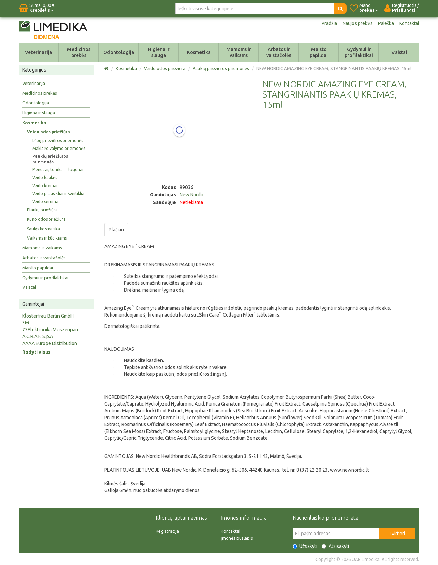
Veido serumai (46, 201)
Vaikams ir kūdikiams (47, 238)
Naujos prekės (358, 23)
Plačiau (116, 229)
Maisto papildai (319, 52)
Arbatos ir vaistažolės (278, 52)
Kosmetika (199, 52)
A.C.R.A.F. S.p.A (37, 336)
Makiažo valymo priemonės (58, 148)
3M (25, 322)
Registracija (167, 531)
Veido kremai (44, 185)
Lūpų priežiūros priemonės (57, 140)
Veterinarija (38, 52)
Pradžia (329, 23)
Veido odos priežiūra (48, 132)
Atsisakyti (335, 546)
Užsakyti (305, 546)
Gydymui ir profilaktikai (359, 52)
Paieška (386, 23)
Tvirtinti (397, 533)
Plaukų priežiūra (42, 210)
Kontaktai (409, 23)
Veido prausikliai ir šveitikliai (59, 193)
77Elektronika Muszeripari (50, 329)
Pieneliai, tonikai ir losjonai (57, 169)
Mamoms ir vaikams (238, 52)
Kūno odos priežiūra (46, 219)
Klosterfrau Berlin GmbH (48, 316)
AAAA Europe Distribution (49, 343)
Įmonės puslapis (237, 538)
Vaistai (399, 52)
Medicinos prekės (78, 52)
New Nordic (192, 194)
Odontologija (118, 52)
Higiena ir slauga (159, 52)
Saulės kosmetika (43, 229)
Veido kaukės (44, 177)
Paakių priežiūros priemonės (50, 159)
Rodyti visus (36, 352)
